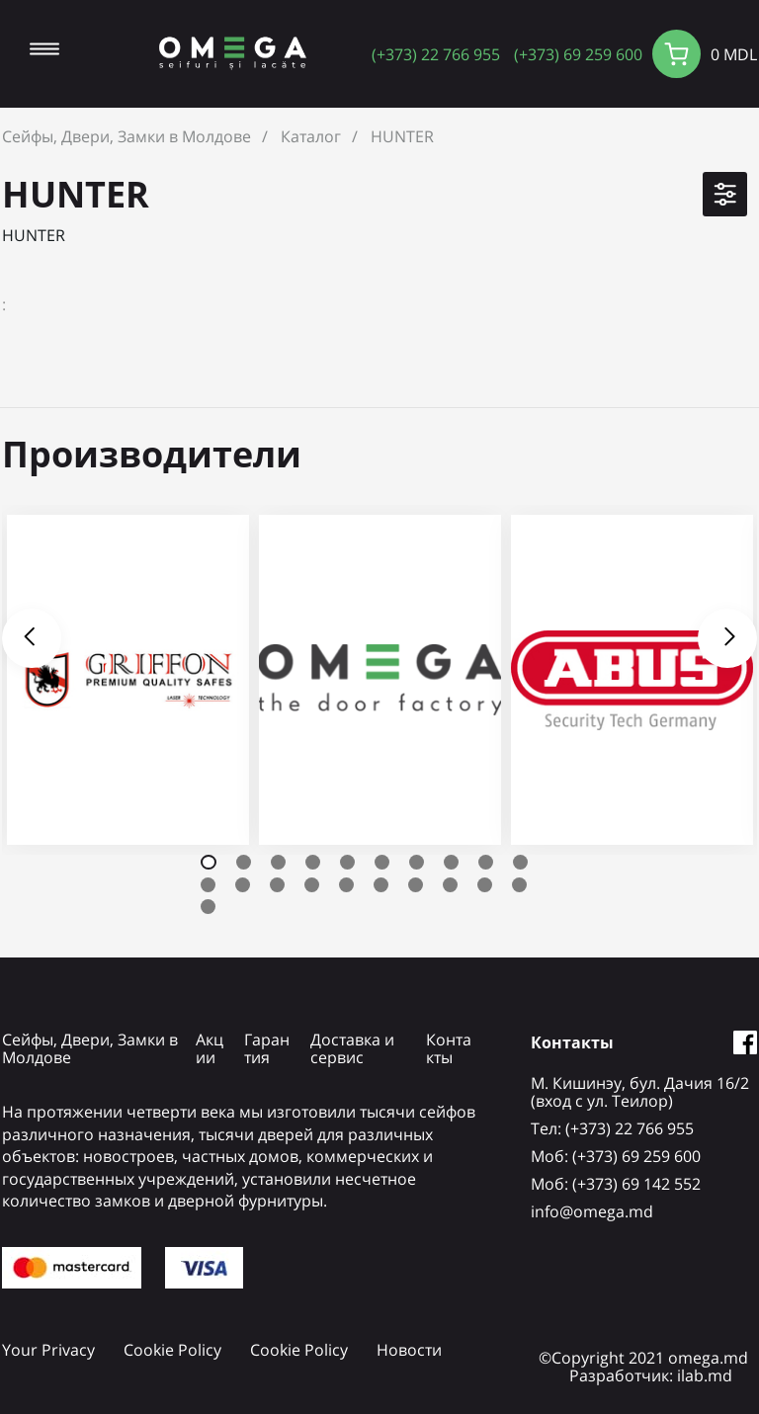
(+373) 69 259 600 (578, 53)
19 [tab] (484, 884)
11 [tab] (208, 884)
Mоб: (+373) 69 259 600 (616, 1156)
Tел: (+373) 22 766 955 (612, 1128)
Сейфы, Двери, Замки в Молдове (126, 136)
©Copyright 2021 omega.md (643, 1358)
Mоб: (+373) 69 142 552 (616, 1184)
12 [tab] (242, 884)
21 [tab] (208, 906)
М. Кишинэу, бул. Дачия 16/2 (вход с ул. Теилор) (640, 1092)
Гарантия (267, 1048)
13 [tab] (277, 884)
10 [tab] (520, 862)
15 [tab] (346, 884)
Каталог (311, 136)
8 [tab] (451, 862)
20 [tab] (519, 884)
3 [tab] (278, 862)
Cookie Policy (172, 1350)
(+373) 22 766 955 (436, 53)
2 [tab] (243, 862)
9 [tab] (485, 862)
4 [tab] (312, 862)
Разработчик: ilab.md (650, 1375)
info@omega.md (592, 1211)
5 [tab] (347, 862)
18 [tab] (450, 884)
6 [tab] (382, 862)
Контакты (448, 1048)
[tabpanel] (128, 680)
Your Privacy (48, 1350)
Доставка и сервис (352, 1048)
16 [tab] (381, 884)
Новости (409, 1350)
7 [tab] (416, 862)
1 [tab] (208, 862)
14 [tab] (311, 884)
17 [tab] (415, 884)
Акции (209, 1048)
